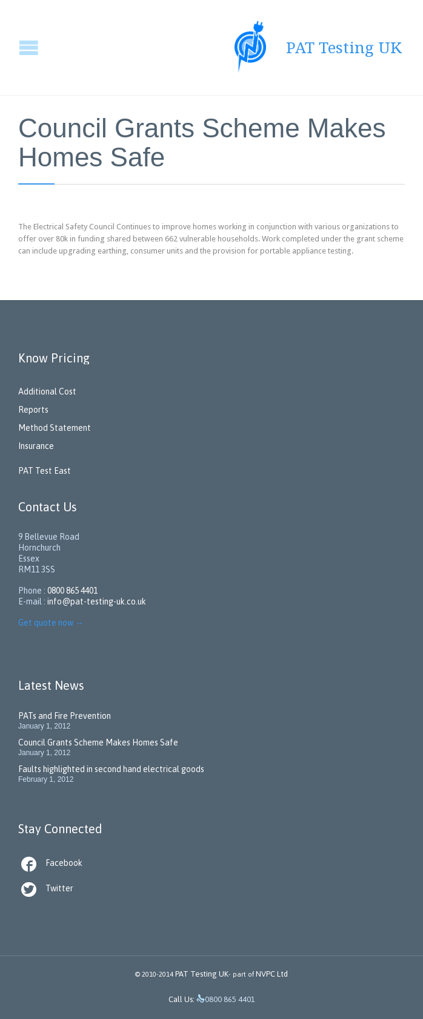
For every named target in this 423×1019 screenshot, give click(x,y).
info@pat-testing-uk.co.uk (96, 601)
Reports (33, 409)
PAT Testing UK (201, 973)
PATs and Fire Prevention (64, 716)
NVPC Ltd (271, 973)
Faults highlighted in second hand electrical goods (111, 769)
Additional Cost (47, 391)
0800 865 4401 (72, 590)
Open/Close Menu (10, 47)
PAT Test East (44, 471)
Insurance (36, 446)
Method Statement (54, 428)
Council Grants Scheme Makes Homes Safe (98, 742)
